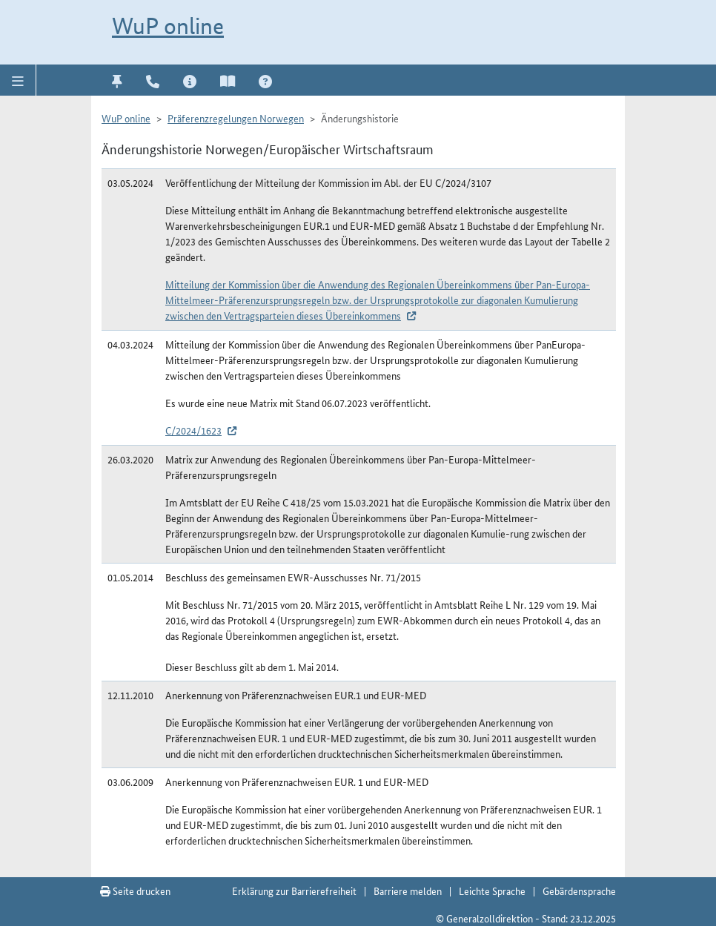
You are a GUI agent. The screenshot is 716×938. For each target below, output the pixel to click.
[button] (18, 80)
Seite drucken (135, 890)
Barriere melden (408, 890)
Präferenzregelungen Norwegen (236, 117)
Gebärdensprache (579, 890)
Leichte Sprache (492, 890)
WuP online (168, 26)
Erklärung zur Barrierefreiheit (294, 890)
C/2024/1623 (193, 430)
